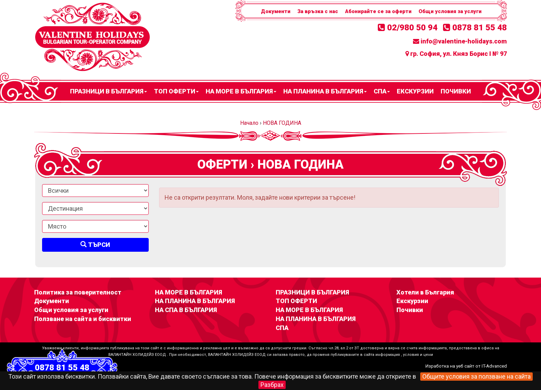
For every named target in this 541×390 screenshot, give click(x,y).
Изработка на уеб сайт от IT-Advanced (466, 366)
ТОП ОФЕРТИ (176, 91)
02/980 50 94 (407, 27)
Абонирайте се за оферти (378, 11)
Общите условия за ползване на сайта (476, 376)
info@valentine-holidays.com (460, 41)
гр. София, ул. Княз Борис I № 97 (456, 53)
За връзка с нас (317, 11)
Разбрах (272, 384)
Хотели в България (425, 292)
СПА (382, 91)
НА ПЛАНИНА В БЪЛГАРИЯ (325, 91)
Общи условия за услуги (450, 11)
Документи (276, 11)
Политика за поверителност (77, 292)
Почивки (456, 91)
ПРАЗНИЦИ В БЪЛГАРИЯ (108, 91)
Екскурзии (415, 91)
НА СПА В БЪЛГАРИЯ (186, 309)
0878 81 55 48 (475, 27)
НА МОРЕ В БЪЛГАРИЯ (241, 91)
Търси (95, 244)
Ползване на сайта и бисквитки (82, 318)
